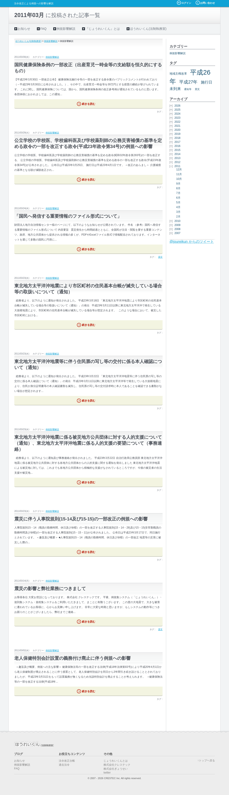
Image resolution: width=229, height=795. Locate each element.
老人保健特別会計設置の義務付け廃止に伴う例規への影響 (72, 658)
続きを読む (88, 103)
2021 (177, 125)
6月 (178, 197)
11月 (179, 174)
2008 (177, 229)
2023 (177, 117)
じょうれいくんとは (116, 760)
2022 (177, 121)
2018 (177, 138)
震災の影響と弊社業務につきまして (50, 588)
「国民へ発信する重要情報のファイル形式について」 (68, 216)
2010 (177, 221)
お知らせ (24, 28)
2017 (177, 142)
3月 (178, 211)
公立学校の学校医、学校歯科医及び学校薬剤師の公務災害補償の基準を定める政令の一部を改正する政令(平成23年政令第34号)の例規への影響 (88, 143)
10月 (179, 178)
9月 (178, 183)
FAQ (43, 28)
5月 (178, 202)
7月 (178, 193)
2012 (177, 162)
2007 (177, 233)
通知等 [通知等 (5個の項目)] (187, 89)
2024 (177, 113)
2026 (177, 105)
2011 (177, 166)
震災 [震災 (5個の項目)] (197, 89)
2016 (177, 146)
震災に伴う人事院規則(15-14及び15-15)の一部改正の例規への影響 (81, 518)
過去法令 (64, 764)
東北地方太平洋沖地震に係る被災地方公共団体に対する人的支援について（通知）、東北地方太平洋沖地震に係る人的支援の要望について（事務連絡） (88, 443)
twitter (107, 772)
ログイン (186, 3)
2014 (177, 154)
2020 (177, 129)
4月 (178, 207)
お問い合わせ (207, 3)
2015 (177, 150)
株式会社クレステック (117, 764)
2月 (178, 216)
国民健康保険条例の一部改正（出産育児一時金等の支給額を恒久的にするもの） (88, 67)
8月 (178, 188)
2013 (177, 158)
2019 (177, 133)
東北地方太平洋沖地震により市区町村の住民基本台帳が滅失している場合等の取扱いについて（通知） (88, 288)
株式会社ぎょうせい (116, 768)
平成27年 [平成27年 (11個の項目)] (188, 82)
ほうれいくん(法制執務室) (148, 28)
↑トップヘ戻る (206, 760)
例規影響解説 (66, 28)
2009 (177, 225)
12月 (179, 169)
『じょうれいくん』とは (102, 28)
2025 (177, 109)
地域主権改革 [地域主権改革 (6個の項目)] (178, 73)
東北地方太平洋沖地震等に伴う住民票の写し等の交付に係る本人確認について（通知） (88, 364)
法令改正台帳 (67, 760)
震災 (160, 257)
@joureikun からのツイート (192, 241)
